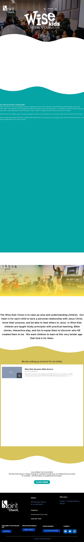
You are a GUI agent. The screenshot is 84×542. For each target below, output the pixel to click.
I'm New (50, 8)
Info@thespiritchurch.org (39, 514)
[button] (44, 9)
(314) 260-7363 (36, 519)
